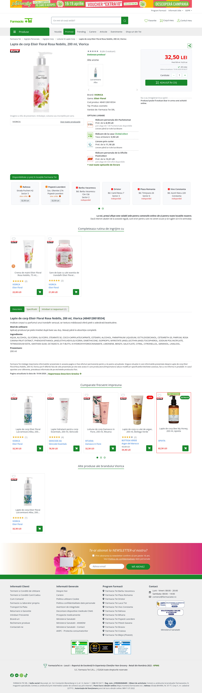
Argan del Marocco (130, 443)
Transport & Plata (18, 606)
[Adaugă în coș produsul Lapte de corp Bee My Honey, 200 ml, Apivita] (185, 448)
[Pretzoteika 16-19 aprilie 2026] (101, 4)
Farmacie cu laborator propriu (25, 603)
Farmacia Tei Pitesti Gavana (117, 622)
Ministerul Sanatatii (65, 619)
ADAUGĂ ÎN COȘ (166, 82)
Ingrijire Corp (48, 39)
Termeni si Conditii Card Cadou (25, 595)
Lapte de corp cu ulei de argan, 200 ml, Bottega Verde (137, 430)
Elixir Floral (100, 98)
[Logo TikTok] (26, 675)
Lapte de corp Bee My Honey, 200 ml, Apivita (173, 429)
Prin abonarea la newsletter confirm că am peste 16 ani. (123, 555)
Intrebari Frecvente (19, 614)
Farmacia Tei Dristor (114, 598)
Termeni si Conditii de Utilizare (25, 590)
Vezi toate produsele (70, 121)
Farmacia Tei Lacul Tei (115, 603)
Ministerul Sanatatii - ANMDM (70, 622)
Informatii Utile (175, 10)
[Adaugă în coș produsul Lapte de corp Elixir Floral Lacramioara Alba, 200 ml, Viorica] (40, 448)
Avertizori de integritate (67, 606)
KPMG (156, 665)
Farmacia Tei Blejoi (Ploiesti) (118, 634)
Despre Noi (61, 590)
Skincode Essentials (58, 444)
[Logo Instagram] (21, 675)
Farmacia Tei (15, 39)
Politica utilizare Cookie (67, 598)
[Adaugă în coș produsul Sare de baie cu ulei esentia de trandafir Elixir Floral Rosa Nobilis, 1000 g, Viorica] (76, 292)
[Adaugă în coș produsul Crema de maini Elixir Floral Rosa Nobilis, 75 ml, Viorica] (40, 292)
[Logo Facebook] (12, 675)
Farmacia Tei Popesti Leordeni (119, 619)
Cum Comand (17, 598)
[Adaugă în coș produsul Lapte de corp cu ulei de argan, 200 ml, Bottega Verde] (149, 448)
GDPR (188, 10)
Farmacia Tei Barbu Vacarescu (119, 590)
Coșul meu (167, 20)
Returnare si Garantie (20, 611)
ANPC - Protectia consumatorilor (72, 630)
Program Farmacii (158, 10)
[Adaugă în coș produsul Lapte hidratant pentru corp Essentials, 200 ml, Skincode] (76, 448)
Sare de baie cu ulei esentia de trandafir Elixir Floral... (64, 273)
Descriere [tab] (17, 309)
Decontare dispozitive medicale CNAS (74, 611)
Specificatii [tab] (32, 309)
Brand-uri (14, 619)
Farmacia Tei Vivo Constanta (118, 606)
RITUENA (89, 440)
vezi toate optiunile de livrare (103, 164)
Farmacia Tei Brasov (114, 626)
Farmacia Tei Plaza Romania (118, 595)
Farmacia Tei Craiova (114, 630)
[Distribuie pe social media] (189, 46)
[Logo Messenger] (17, 675)
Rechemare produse (20, 622)
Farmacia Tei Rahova (114, 611)
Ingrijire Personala (31, 39)
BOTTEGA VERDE (129, 440)
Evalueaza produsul (96, 54)
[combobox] (86, 20)
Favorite (150, 20)
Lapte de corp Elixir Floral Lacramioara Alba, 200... (28, 430)
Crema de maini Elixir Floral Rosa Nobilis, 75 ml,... (28, 273)
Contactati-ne (16, 626)
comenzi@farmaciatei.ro (164, 596)
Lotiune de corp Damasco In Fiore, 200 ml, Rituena (101, 430)
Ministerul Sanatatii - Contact (70, 626)
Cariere (60, 595)
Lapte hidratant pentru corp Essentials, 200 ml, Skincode (64, 430)
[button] (99, 208)
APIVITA (161, 440)
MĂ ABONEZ (138, 566)
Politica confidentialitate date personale (75, 603)
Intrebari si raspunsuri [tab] (54, 309)
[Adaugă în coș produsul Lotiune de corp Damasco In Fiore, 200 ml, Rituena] (113, 448)
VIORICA (98, 94)
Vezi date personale (127, 558)
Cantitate (164, 75)
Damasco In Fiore (93, 444)
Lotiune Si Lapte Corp (66, 39)
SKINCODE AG (55, 440)
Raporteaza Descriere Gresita (64, 373)
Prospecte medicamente (68, 614)
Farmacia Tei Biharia (114, 614)
